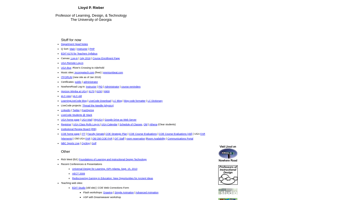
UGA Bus (66, 67)
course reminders (131, 86)
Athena (153, 124)
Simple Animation (124, 192)
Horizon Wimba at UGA (74, 91)
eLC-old (77, 96)
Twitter (76, 110)
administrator (90, 82)
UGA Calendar (109, 124)
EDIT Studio (78, 187)
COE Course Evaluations (143, 133)
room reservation (135, 138)
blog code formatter (135, 100)
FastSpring (88, 110)
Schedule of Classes (131, 124)
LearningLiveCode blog (74, 100)
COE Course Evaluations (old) (175, 133)
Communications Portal (180, 138)
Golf (94, 143)
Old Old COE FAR (102, 138)
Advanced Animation (147, 192)
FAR (87, 138)
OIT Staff (120, 138)
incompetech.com (84, 72)
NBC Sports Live (70, 143)
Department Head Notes (74, 44)
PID (100, 86)
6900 (107, 91)
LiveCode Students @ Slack (76, 115)
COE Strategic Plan (116, 133)
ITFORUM (66, 77)
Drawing (108, 192)
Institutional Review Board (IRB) (79, 129)
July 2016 (85, 58)
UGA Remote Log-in (72, 63)
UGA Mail (87, 119)
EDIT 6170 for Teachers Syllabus (79, 53)
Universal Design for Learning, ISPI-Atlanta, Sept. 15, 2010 (104, 169)
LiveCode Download (100, 100)
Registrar (66, 124)
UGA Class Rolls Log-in (86, 124)
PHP (92, 49)
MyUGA (98, 119)
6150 (99, 91)
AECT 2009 (78, 173)
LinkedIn (65, 110)
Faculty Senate (95, 133)
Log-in (74, 58)
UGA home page (70, 119)
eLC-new (66, 96)
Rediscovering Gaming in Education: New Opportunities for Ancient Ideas (112, 178)
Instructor (82, 49)
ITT (83, 133)
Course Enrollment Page (106, 58)
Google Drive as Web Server (120, 119)
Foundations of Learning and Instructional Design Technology (113, 159)
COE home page (70, 133)
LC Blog (117, 100)
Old (146, 124)
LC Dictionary (155, 100)
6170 (91, 91)
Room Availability (155, 138)
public (78, 82)
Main (72, 49)
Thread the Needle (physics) (98, 105)
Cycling (86, 143)
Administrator (112, 86)
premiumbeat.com (113, 72)
